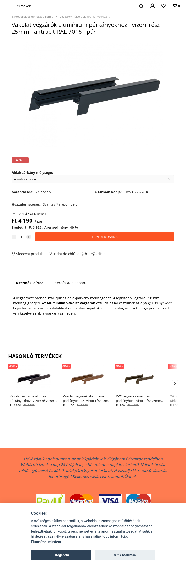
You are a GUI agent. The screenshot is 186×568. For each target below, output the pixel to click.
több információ (114, 537)
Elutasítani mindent (46, 542)
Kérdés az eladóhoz (70, 282)
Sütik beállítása (125, 555)
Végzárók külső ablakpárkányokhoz (83, 16)
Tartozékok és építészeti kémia (32, 16)
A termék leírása (29, 282)
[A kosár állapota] (176, 6)
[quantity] (21, 236)
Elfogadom (61, 555)
